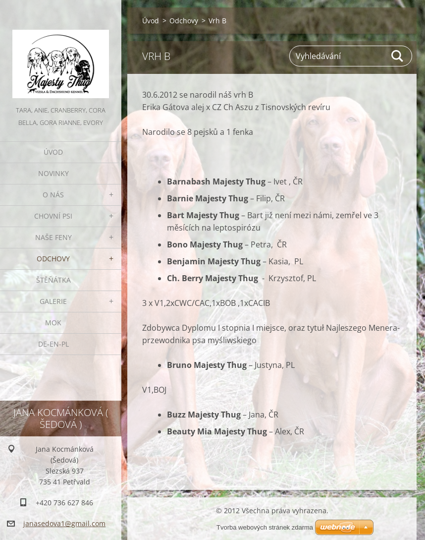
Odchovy (53, 258)
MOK (53, 322)
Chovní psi (53, 216)
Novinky (53, 173)
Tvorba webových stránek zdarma (264, 527)
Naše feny (53, 237)
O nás (53, 194)
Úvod (53, 152)
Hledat (397, 56)
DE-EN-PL (53, 344)
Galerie (53, 301)
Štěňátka (53, 280)
